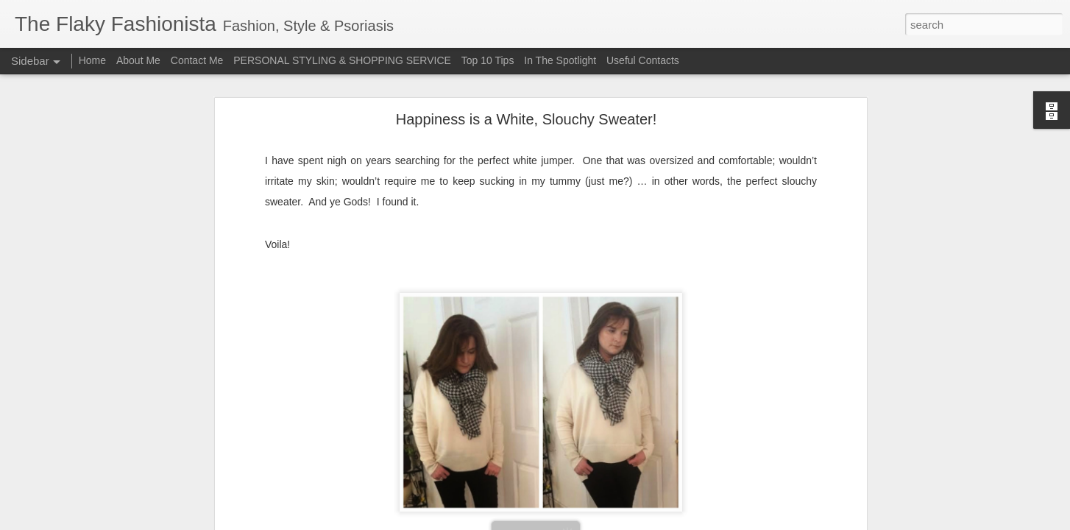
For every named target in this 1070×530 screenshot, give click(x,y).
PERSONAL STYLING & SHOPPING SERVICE (342, 60)
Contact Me (197, 60)
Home (92, 60)
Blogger (581, 521)
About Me (138, 60)
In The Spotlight (560, 60)
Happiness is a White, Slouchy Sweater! (526, 81)
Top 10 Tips (489, 60)
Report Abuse (624, 521)
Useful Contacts (642, 60)
